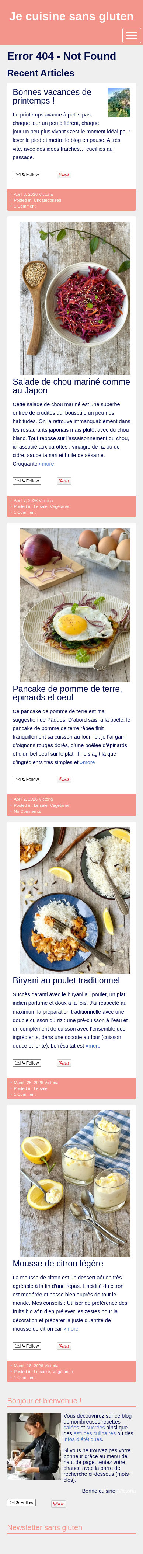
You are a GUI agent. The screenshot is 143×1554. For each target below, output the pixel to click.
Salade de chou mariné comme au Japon (71, 386)
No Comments (27, 811)
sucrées (95, 1428)
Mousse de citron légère (58, 1263)
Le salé (41, 506)
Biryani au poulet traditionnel (66, 980)
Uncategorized (47, 200)
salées (71, 1428)
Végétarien (60, 506)
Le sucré (42, 1371)
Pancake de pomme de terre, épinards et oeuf (67, 693)
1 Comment (25, 206)
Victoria (46, 194)
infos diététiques (83, 1439)
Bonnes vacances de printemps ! (52, 96)
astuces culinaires (95, 1433)
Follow (27, 174)
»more (46, 464)
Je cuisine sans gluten (71, 16)
